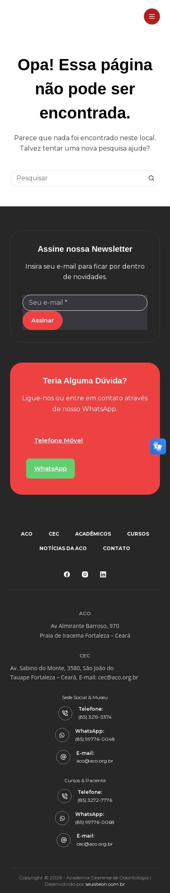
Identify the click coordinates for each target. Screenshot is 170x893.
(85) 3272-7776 (95, 800)
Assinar (42, 320)
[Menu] (152, 16)
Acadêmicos (93, 534)
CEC (54, 534)
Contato (116, 548)
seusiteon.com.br (105, 884)
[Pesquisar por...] (76, 178)
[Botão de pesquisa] (151, 178)
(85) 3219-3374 (95, 717)
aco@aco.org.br (94, 761)
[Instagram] (85, 574)
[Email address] (85, 303)
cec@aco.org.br (118, 677)
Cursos (138, 534)
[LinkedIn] (103, 574)
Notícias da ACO (63, 548)
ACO (27, 534)
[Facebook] (67, 574)
